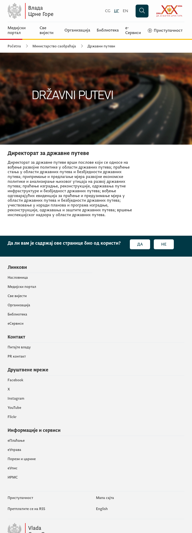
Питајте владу (19, 347)
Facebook (15, 380)
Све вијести (46, 30)
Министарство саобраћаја (54, 46)
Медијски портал (17, 30)
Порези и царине (22, 459)
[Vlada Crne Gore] (52, 11)
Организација (77, 30)
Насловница (18, 277)
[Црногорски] (116, 11)
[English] (125, 11)
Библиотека (108, 30)
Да (140, 244)
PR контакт (17, 356)
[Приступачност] (165, 31)
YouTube (14, 407)
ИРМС (13, 477)
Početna (14, 46)
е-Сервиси (133, 30)
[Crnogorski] (107, 11)
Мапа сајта (105, 498)
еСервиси (15, 323)
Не (163, 244)
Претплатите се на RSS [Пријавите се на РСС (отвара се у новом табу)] (26, 509)
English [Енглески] (102, 509)
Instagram (16, 398)
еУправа (14, 449)
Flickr (12, 417)
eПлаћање (16, 440)
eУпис (12, 468)
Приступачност (20, 498)
